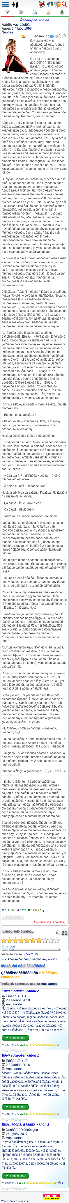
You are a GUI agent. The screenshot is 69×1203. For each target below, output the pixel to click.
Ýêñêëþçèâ (29, 1130)
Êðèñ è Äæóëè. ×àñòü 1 (20, 1055)
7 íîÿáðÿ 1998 (22, 28)
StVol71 (29, 954)
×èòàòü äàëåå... (15, 1038)
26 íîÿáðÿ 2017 (17, 1134)
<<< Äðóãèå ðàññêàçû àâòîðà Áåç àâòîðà (29, 959)
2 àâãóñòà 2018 (18, 1000)
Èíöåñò (11, 996)
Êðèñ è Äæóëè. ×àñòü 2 (20, 991)
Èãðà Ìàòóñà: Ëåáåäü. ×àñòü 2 (25, 1124)
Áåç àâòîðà (21, 24)
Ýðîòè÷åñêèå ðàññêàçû (15, 1201)
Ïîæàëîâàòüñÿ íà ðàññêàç (49, 922)
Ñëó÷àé (7, 32)
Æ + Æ (22, 996)
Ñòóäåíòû (13, 1130)
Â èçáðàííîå (13, 917)
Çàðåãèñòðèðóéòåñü (19, 973)
